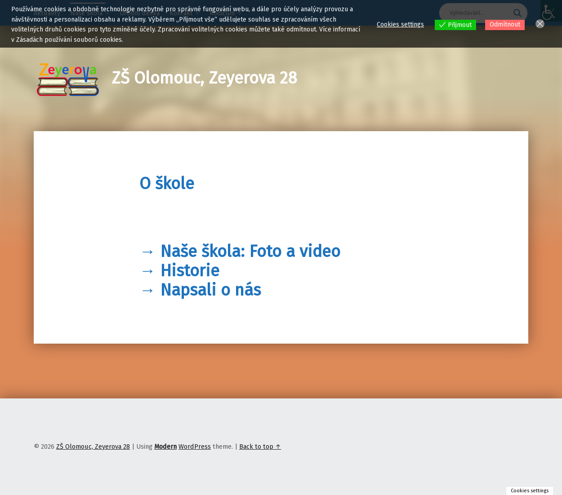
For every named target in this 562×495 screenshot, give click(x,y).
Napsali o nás (210, 290)
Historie (189, 271)
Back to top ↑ (260, 446)
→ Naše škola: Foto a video (239, 251)
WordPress (194, 446)
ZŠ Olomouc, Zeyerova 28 (204, 78)
